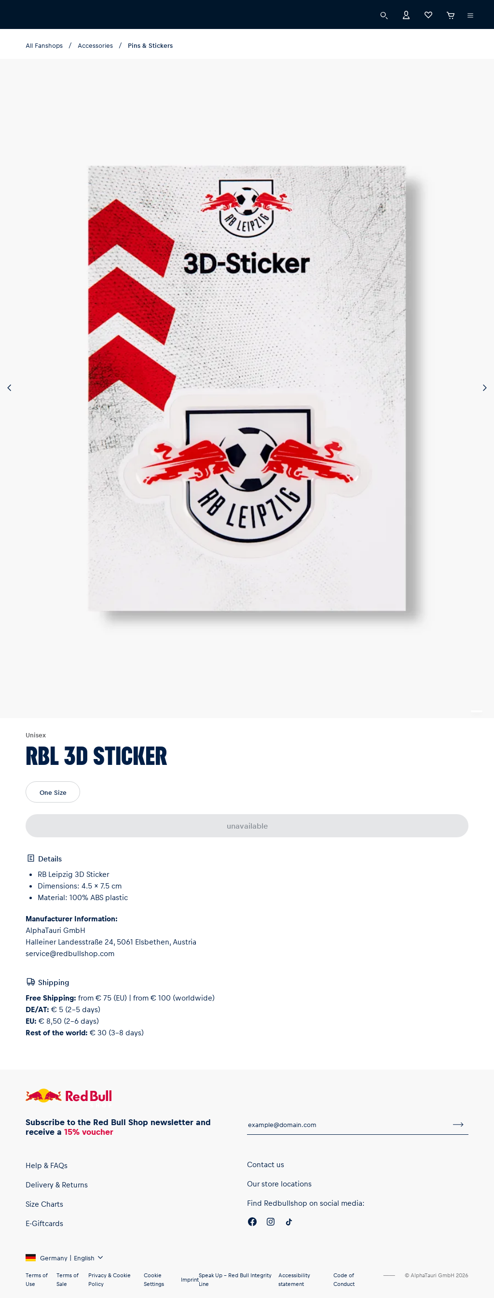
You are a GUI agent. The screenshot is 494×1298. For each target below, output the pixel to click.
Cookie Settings (154, 1279)
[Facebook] (252, 1223)
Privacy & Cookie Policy (109, 1279)
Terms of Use (36, 1279)
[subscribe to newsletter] (458, 1124)
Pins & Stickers (150, 45)
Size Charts (44, 1204)
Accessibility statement (294, 1279)
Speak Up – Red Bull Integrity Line (235, 1279)
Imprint (190, 1279)
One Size (53, 792)
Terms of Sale (67, 1279)
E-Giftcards (44, 1223)
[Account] (406, 14)
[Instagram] (270, 1223)
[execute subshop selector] (470, 15)
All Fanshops (44, 45)
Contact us (265, 1164)
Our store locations (279, 1183)
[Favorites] (428, 14)
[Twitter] (289, 1223)
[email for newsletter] (347, 1124)
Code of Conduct (344, 1279)
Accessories (95, 45)
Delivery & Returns (57, 1184)
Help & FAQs (47, 1165)
